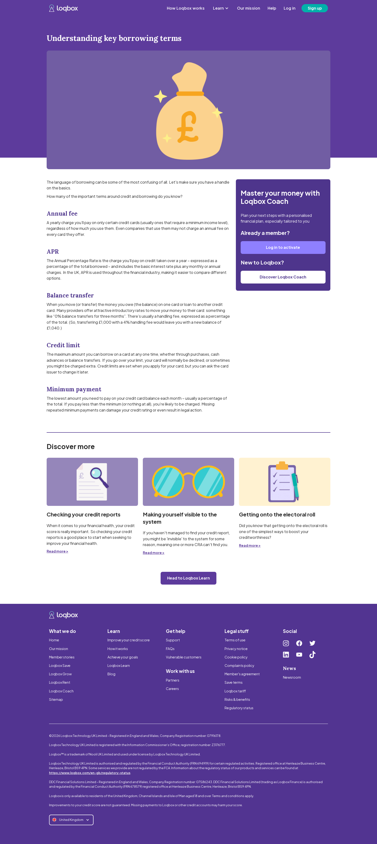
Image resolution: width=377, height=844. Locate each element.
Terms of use (235, 640)
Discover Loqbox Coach (283, 276)
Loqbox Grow (60, 674)
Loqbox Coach (61, 691)
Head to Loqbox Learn (188, 577)
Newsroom (292, 677)
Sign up (315, 8)
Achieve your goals (122, 657)
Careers (172, 688)
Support (173, 640)
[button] (220, 8)
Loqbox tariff (235, 691)
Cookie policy (236, 657)
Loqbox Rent (59, 682)
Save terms (234, 682)
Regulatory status (239, 708)
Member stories (62, 657)
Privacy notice (236, 648)
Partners (172, 680)
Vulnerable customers (183, 657)
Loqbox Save (59, 665)
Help (272, 8)
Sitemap (56, 699)
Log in (290, 8)
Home (54, 640)
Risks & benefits (237, 699)
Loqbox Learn (118, 665)
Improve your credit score (128, 640)
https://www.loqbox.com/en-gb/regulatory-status (89, 773)
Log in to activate (283, 247)
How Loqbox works (186, 8)
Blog (111, 674)
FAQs (170, 648)
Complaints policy (239, 665)
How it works (117, 648)
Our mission (248, 8)
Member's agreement (242, 674)
